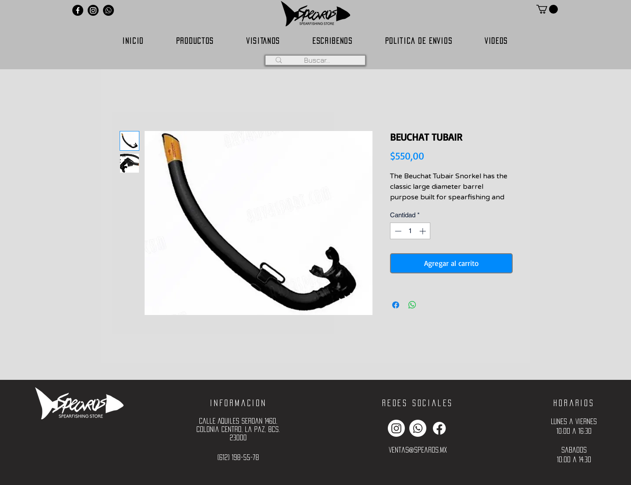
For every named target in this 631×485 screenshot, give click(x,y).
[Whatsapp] (108, 10)
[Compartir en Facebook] (395, 305)
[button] (547, 9)
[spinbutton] (410, 231)
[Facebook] (77, 10)
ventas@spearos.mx (418, 450)
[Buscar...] (317, 60)
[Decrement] (397, 231)
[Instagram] (93, 10)
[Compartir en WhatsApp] (412, 305)
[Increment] (423, 231)
